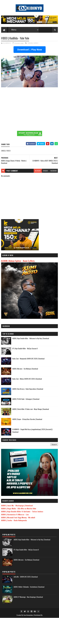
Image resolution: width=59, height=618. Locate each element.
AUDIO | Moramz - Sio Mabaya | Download (25, 369)
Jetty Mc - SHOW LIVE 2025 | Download (26, 577)
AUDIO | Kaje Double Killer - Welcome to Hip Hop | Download (30, 338)
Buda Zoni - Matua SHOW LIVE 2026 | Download (27, 379)
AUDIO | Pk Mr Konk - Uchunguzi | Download (25, 399)
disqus (45, 171)
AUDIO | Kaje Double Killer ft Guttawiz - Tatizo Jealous (22, 511)
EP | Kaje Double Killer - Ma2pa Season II (25, 348)
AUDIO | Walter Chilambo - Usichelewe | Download (29, 587)
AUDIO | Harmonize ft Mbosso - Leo (15, 514)
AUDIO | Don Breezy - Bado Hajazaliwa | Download (27, 389)
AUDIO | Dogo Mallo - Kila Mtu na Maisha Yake (18, 508)
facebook (53, 171)
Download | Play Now (29, 49)
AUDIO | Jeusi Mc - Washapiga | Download (17, 505)
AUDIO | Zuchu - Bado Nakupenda (14, 520)
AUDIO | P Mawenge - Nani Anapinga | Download (28, 597)
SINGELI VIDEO (33, 43)
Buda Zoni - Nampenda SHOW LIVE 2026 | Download (28, 358)
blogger (38, 171)
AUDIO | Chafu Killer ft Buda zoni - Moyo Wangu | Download (30, 409)
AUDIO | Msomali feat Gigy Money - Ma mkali (18, 517)
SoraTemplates (28, 615)
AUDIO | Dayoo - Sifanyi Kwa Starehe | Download (27, 419)
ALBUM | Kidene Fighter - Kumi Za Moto (18, 261)
